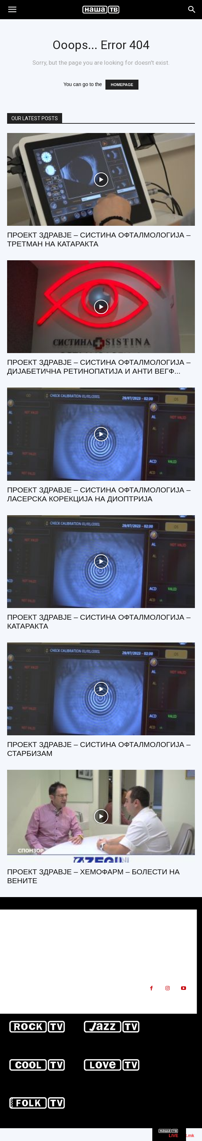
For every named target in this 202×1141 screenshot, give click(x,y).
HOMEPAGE (122, 84)
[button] (12, 9)
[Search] (192, 9)
